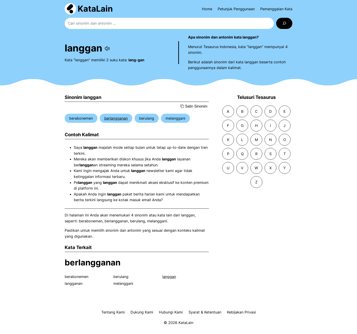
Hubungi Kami (171, 312)
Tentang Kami (113, 312)
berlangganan (116, 118)
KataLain (95, 9)
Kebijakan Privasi (241, 312)
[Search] (284, 23)
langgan (169, 276)
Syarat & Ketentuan (205, 312)
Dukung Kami (141, 312)
